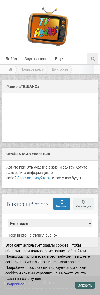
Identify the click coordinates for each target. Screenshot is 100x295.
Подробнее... (16, 284)
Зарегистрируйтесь (33, 178)
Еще (59, 58)
